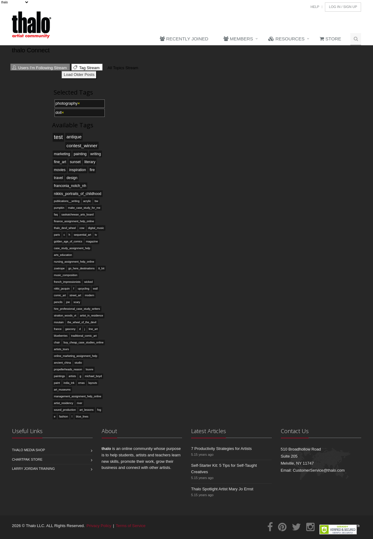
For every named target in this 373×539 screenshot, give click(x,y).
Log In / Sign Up (343, 7)
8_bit (101, 268)
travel (58, 178)
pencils (58, 302)
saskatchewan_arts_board (78, 214)
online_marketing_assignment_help (75, 355)
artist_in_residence (91, 315)
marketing (62, 154)
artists (72, 376)
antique (73, 136)
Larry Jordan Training (33, 468)
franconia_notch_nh (70, 186)
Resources (286, 38)
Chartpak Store (27, 459)
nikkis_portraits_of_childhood (77, 194)
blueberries (61, 335)
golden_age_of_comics (68, 241)
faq (56, 214)
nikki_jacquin (62, 288)
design (71, 178)
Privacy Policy (99, 525)
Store (330, 38)
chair (57, 342)
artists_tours (61, 349)
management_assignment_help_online (77, 396)
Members (238, 38)
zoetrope (59, 268)
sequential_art (82, 234)
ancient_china (62, 362)
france (58, 329)
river (79, 403)
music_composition (65, 275)
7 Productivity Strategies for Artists (221, 448)
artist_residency (63, 403)
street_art (75, 295)
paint (57, 382)
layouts (93, 382)
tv (96, 234)
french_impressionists (67, 281)
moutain (59, 322)
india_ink (69, 382)
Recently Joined (184, 38)
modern (89, 295)
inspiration (77, 170)
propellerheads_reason (68, 369)
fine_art (60, 162)
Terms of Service (130, 525)
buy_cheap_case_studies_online (84, 342)
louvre (89, 369)
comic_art (60, 295)
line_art (93, 329)
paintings (59, 376)
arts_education (63, 254)
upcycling (83, 288)
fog (99, 409)
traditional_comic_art (84, 335)
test (58, 137)
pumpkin (59, 207)
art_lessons (87, 409)
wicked (88, 281)
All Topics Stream (122, 68)
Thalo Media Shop (28, 450)
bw (96, 201)
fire (92, 170)
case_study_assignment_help (72, 248)
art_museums (62, 389)
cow (82, 228)
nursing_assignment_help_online (74, 261)
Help (315, 7)
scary (76, 302)
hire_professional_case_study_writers (77, 308)
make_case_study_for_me (84, 207)
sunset (75, 162)
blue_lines (82, 416)
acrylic (87, 201)
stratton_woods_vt (65, 315)
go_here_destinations (81, 268)
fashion (63, 416)
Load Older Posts (79, 74)
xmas (81, 382)
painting (80, 154)
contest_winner (81, 145)
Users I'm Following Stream (39, 68)
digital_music (96, 228)
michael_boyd (93, 376)
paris (57, 234)
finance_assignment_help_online (74, 221)
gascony (70, 329)
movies (60, 170)
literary (89, 162)
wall (95, 288)
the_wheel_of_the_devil (81, 322)
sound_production (65, 409)
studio (78, 362)
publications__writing (67, 201)
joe (68, 302)
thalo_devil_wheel (65, 228)
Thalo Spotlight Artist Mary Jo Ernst (222, 489)
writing (95, 154)
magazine (92, 241)
